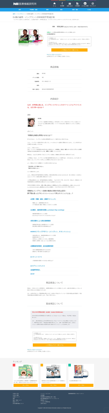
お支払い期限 (16, 395)
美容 (61, 9)
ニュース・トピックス (45, 393)
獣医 (47, 9)
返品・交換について (17, 400)
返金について (16, 401)
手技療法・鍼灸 (33, 9)
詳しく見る (26, 385)
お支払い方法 (16, 393)
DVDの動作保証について (18, 403)
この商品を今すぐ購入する (69, 50)
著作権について (44, 400)
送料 (14, 398)
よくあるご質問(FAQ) (45, 401)
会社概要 (42, 395)
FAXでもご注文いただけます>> (54, 54)
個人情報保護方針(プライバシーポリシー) (50, 398)
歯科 (20, 9)
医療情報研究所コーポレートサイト (76, 393)
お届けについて (16, 396)
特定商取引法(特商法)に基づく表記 (48, 396)
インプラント (21, 14)
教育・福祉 (75, 9)
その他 (89, 9)
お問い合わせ (43, 403)
